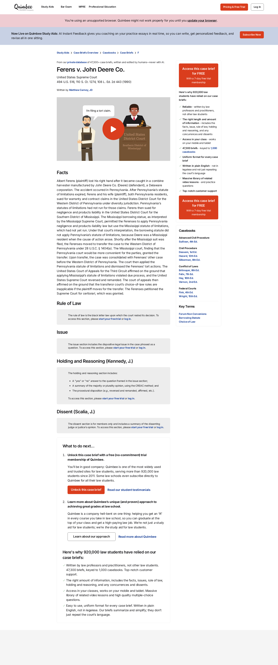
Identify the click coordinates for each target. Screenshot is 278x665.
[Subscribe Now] (252, 35)
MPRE (82, 6)
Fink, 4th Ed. (186, 291)
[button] (113, 129)
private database (77, 61)
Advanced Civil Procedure (194, 237)
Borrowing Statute (189, 317)
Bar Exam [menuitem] (68, 6)
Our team (148, 657)
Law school (117, 651)
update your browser (202, 20)
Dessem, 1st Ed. (188, 251)
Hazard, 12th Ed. (188, 255)
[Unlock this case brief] (88, 489)
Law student (117, 657)
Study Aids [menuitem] (49, 6)
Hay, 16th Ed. (186, 277)
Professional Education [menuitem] (104, 6)
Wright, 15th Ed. (188, 296)
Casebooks (109, 52)
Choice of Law (187, 321)
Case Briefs (126, 52)
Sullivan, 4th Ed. (188, 241)
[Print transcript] (217, 52)
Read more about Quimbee (137, 536)
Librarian (115, 663)
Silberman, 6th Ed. (190, 259)
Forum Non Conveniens (193, 313)
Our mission (151, 651)
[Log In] (257, 7)
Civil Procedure (188, 247)
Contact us (218, 651)
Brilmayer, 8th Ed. (189, 269)
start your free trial (110, 318)
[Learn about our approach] (91, 536)
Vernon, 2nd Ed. (188, 281)
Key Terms (187, 306)
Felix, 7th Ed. (186, 273)
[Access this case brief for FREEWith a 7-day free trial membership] (198, 75)
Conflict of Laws (188, 265)
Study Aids (63, 52)
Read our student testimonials (133, 489)
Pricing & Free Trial (234, 6)
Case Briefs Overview (86, 52)
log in (127, 318)
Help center (218, 663)
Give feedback (220, 657)
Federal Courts (187, 288)
